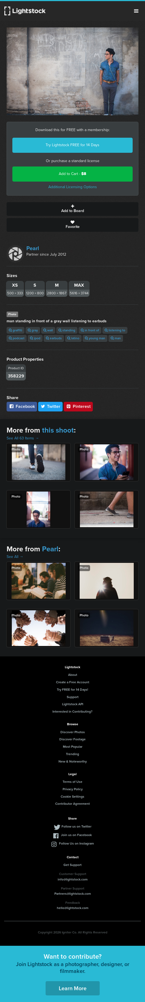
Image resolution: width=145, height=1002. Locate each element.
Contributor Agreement (72, 803)
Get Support (72, 864)
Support (73, 697)
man (116, 338)
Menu (136, 11)
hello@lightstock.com (72, 907)
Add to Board (72, 209)
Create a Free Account (72, 682)
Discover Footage (72, 739)
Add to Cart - (72, 174)
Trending (72, 754)
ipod (35, 338)
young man (95, 338)
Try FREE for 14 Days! (72, 689)
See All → (15, 557)
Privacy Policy (73, 789)
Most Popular (72, 746)
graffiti (15, 330)
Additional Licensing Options (72, 187)
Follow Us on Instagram (76, 843)
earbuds (54, 338)
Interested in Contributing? (72, 711)
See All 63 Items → (23, 438)
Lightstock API (72, 704)
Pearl (32, 248)
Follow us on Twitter (76, 826)
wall (48, 330)
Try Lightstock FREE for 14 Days (72, 145)
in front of (90, 330)
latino (73, 338)
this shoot (58, 430)
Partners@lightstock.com (72, 893)
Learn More (73, 988)
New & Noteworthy (72, 761)
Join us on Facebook (76, 834)
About (72, 674)
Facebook (22, 406)
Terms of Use (72, 781)
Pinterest (78, 406)
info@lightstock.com (73, 879)
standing (66, 330)
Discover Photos (72, 732)
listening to (115, 330)
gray (33, 330)
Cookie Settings (72, 796)
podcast (16, 338)
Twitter (50, 406)
